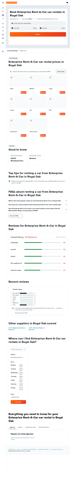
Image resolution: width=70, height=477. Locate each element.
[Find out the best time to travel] (3, 34)
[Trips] (3, 43)
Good (14, 297)
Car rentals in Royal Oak (56, 449)
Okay (14, 299)
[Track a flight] (3, 31)
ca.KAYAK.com (12, 449)
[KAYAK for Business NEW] (3, 38)
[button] (3, 3)
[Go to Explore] (3, 27)
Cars (18, 449)
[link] (18, 402)
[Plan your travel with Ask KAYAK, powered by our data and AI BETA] (3, 23)
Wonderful (16, 293)
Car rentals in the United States (28, 449)
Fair (14, 301)
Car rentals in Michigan (43, 449)
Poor (14, 305)
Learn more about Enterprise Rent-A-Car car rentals (23, 438)
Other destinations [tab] (44, 427)
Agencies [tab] (12, 427)
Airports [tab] (20, 427)
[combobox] (15, 19)
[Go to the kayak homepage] (11, 3)
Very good (16, 295)
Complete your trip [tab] (30, 427)
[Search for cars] (3, 15)
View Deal (23, 92)
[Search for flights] (3, 8)
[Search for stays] (3, 11)
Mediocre (15, 303)
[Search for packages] (3, 18)
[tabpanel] (38, 437)
